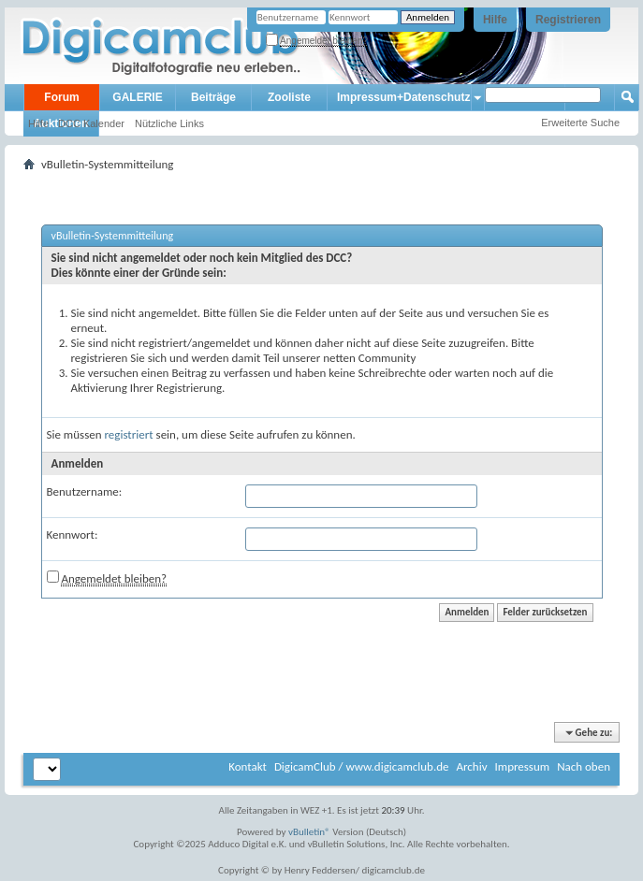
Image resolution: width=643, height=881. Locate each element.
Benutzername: (85, 491)
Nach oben (583, 766)
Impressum (521, 766)
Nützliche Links (169, 123)
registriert (129, 434)
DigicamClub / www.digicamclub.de (361, 766)
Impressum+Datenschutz (403, 97)
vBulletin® (309, 832)
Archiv (471, 766)
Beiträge (213, 97)
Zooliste (289, 97)
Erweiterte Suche (580, 122)
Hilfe (495, 19)
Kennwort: (72, 534)
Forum (61, 97)
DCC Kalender (91, 123)
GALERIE (137, 97)
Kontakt (247, 766)
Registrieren (568, 19)
